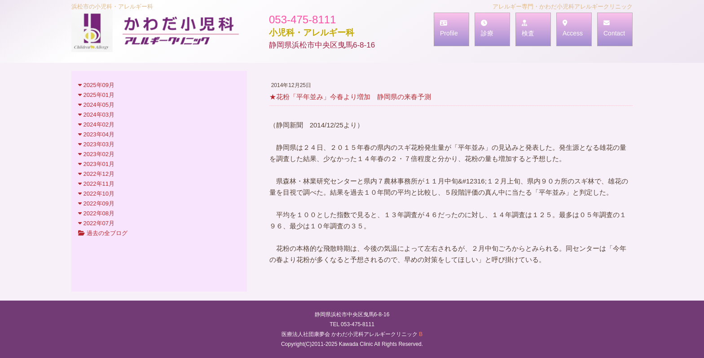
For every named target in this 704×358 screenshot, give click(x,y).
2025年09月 (96, 85)
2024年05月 (96, 104)
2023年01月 (96, 164)
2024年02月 (96, 124)
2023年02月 (96, 154)
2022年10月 (96, 193)
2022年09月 (96, 203)
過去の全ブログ (103, 233)
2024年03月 (96, 114)
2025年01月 (96, 95)
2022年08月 (96, 213)
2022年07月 (96, 223)
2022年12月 (96, 173)
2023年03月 (96, 144)
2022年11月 (96, 183)
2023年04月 (96, 134)
